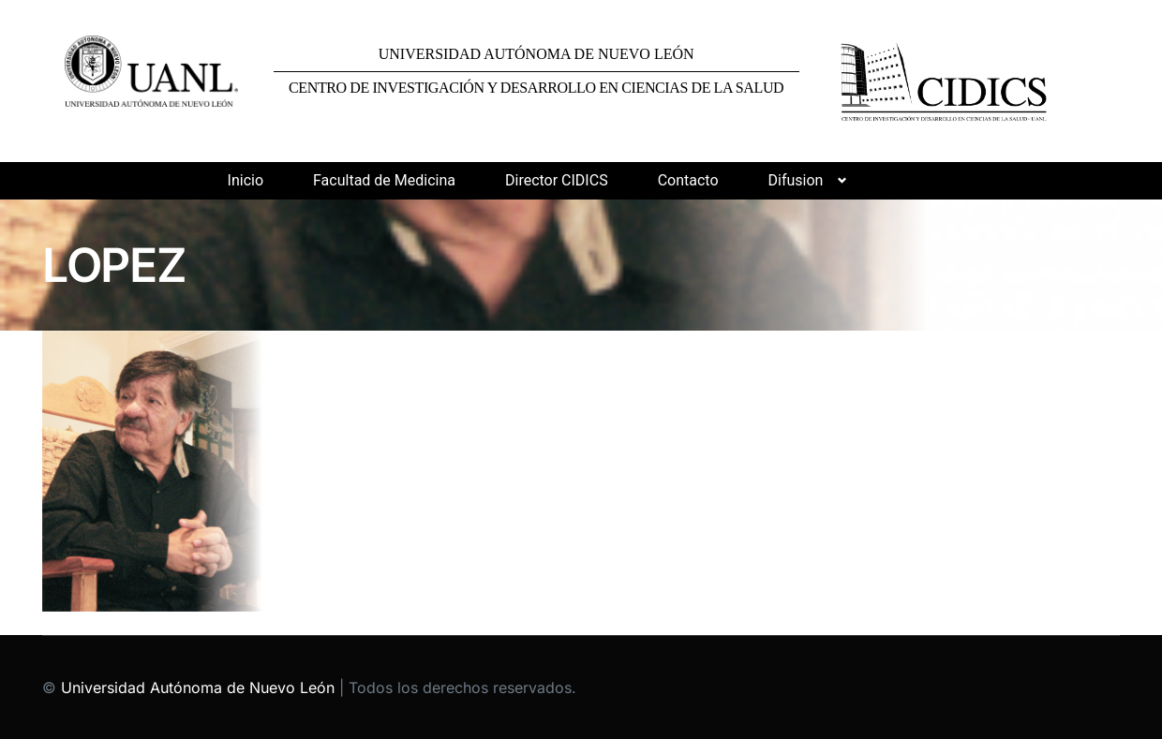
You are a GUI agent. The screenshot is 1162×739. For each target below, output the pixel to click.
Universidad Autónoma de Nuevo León (198, 687)
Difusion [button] (796, 180)
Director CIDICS (556, 180)
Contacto (688, 180)
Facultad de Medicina (384, 180)
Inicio (245, 180)
